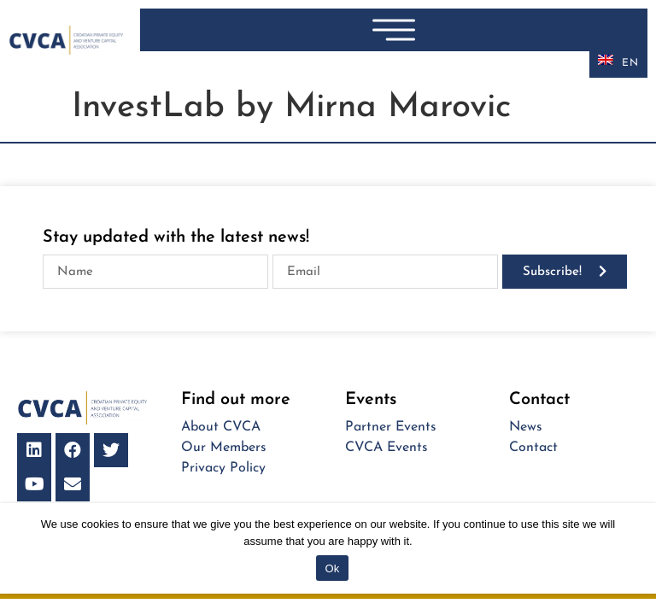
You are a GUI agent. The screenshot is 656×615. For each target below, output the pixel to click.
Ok (332, 568)
